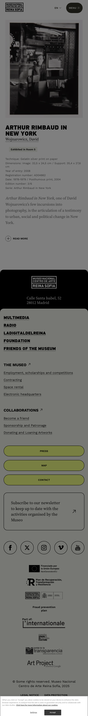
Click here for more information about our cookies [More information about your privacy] (37, 707)
